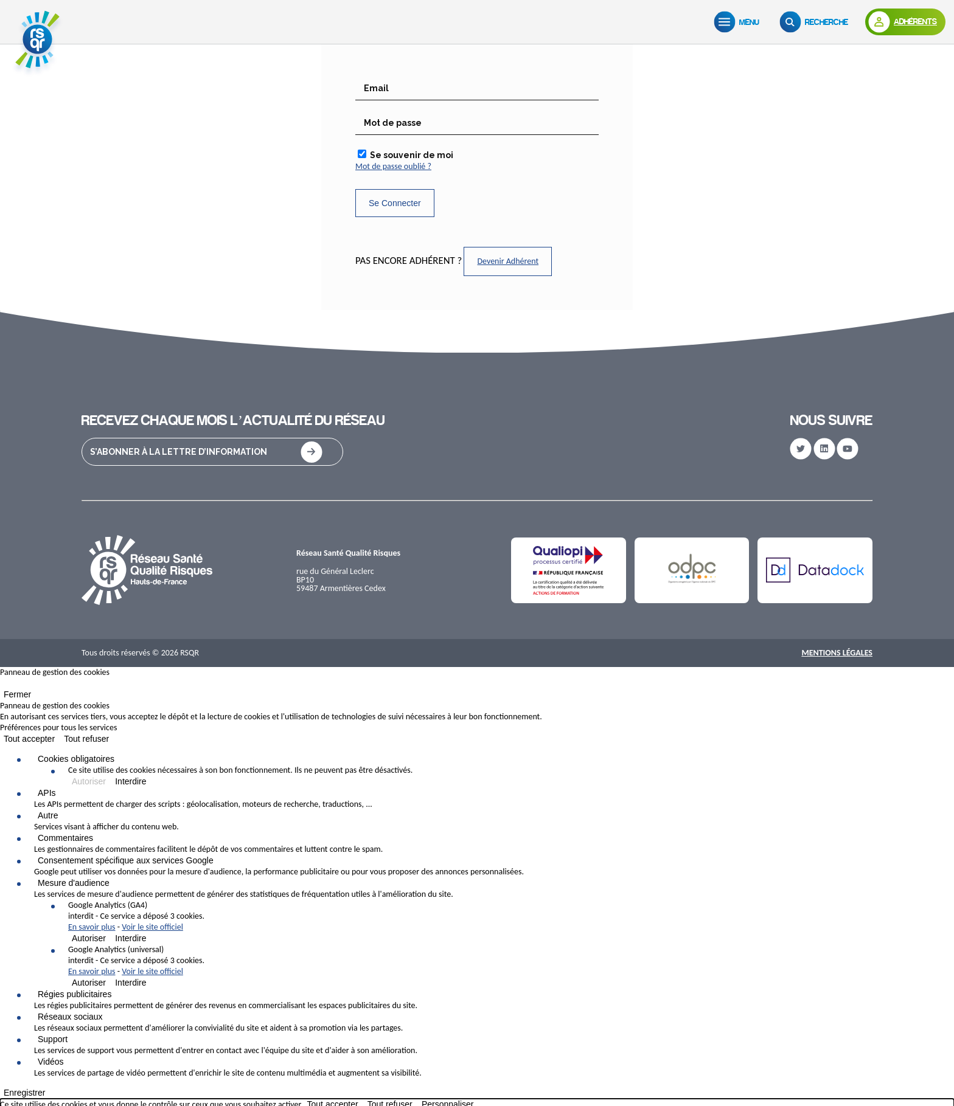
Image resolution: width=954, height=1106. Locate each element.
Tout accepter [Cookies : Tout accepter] (29, 739)
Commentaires (65, 838)
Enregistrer (24, 1092)
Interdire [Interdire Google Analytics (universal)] (130, 982)
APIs (47, 793)
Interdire (130, 781)
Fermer (17, 694)
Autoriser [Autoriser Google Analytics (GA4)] (89, 938)
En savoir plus (92, 927)
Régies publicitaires (74, 994)
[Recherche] (816, 22)
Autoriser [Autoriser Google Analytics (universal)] (89, 982)
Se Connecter (395, 203)
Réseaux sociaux (70, 1016)
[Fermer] (3, 685)
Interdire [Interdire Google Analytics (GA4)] (130, 938)
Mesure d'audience (74, 883)
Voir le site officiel (152, 927)
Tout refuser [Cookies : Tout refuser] (86, 739)
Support (53, 1039)
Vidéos (51, 1061)
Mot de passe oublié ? (393, 166)
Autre (48, 815)
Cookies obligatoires (76, 759)
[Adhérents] (905, 22)
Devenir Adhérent (507, 261)
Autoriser (89, 781)
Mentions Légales (836, 653)
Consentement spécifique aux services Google (126, 860)
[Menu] (739, 22)
